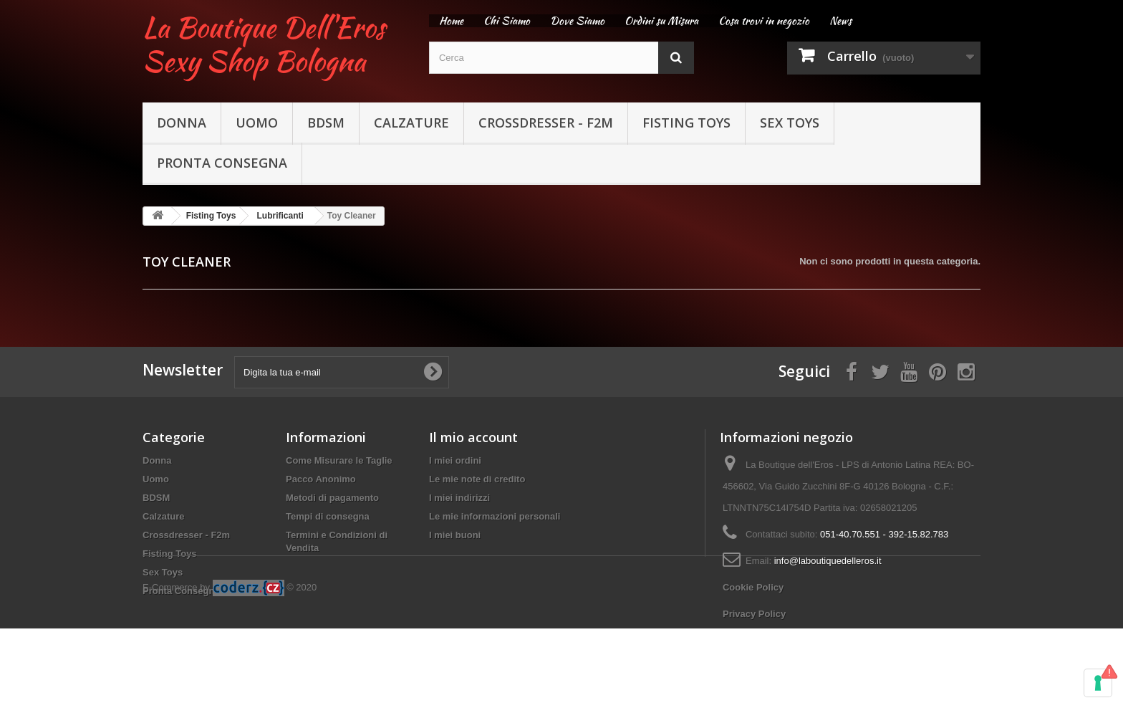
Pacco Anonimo (321, 479)
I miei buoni (455, 535)
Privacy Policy (754, 613)
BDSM (325, 122)
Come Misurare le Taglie (339, 460)
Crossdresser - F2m (545, 122)
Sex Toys (789, 122)
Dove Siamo (577, 20)
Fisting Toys (686, 122)
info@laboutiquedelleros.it (828, 560)
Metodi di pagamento (332, 497)
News (840, 20)
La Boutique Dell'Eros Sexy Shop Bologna (264, 44)
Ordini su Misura (661, 20)
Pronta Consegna (222, 162)
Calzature (411, 122)
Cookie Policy (753, 587)
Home (451, 20)
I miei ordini (455, 460)
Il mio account (473, 437)
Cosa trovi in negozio (763, 20)
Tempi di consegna (328, 516)
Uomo (257, 122)
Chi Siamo (506, 20)
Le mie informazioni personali (494, 516)
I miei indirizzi (459, 497)
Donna (181, 122)
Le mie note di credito (477, 479)
